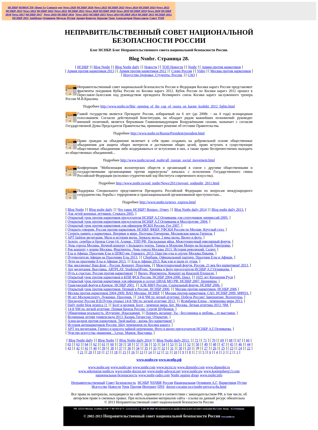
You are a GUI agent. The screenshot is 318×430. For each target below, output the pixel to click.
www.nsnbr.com (143, 367)
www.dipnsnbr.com (191, 367)
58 (129, 344)
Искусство (99, 387)
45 (231, 344)
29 (189, 348)
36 (129, 348)
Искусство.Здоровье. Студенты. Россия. (153, 75)
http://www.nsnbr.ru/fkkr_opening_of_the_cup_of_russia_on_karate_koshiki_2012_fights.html (167, 106)
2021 (60, 11)
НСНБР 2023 (14, 11)
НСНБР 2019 (138, 11)
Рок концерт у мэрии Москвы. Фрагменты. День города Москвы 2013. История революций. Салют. (142, 249)
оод (60, 7)
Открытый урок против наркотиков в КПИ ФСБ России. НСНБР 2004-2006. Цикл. (129, 277)
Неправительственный (88, 383)
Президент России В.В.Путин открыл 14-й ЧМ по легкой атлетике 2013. (122, 301)
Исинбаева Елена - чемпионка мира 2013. (212, 301)
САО (191, 75)
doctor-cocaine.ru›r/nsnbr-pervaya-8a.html (196, 387)
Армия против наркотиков (221, 67)
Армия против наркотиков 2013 (90, 71)
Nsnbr (192, 67)
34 (137, 348)
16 (133, 352)
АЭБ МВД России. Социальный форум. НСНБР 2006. (180, 285)
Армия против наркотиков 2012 (142, 71)
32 (163, 348)
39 (103, 348)
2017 (18, 14)
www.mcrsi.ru (166, 367)
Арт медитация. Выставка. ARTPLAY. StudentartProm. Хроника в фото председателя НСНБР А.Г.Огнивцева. (149, 269)
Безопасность (125, 383)
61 (103, 344)
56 (146, 344)
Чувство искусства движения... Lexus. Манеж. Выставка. (110, 333)
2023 (162, 7)
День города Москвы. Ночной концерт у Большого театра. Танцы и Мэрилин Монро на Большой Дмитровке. (149, 245)
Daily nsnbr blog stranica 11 (88, 305)
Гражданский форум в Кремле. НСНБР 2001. (101, 285)
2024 (135, 7)
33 (155, 348)
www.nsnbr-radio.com (154, 375)
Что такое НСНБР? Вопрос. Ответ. (143, 209)
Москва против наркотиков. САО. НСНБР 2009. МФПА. (207, 293)
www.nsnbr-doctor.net (130, 371)
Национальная (185, 383)
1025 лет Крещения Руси (214, 277)
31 (172, 348)
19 (98, 352)
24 (240, 348)
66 (248, 340)
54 (163, 344)
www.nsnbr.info (211, 375)
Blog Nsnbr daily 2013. (173, 340)
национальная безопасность (116, 375)
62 (95, 344)
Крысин (102, 18)
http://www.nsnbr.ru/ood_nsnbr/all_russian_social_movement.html (167, 160)
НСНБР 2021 (76, 11)
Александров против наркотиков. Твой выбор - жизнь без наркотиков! (120, 321)
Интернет (149, 387)
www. (170, 360)
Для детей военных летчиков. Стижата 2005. (101, 213)
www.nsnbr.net (121, 367)
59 (120, 344)
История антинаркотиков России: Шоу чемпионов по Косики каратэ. (119, 325)
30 (180, 348)
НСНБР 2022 (45, 11)
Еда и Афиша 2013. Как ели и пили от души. (164, 261)
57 (137, 344)
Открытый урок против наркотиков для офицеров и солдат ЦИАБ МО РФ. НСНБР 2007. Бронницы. (143, 281)
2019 (122, 11)
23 (231, 348)
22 (248, 348)
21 (81, 352)
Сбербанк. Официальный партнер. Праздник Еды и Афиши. (188, 257)
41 (86, 348)
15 (124, 352)
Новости (150, 67)
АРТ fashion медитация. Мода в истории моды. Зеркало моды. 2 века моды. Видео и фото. (135, 237)
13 (141, 352)
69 (222, 340)
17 (107, 352)
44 (248, 344)
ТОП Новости (172, 67)
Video (201, 71)
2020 (91, 11)
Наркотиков (227, 383)
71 (205, 340)
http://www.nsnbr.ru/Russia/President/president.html (167, 133)
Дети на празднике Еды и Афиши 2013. (97, 261)
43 (69, 348)
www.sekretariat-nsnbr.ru (96, 371)
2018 (154, 11)
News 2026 (69, 7)
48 (214, 344)
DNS (161, 387)
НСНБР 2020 (107, 11)
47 (223, 344)
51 (180, 344)
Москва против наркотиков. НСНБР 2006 (206, 289)
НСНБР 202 (85, 7)
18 (115, 352)
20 (90, 352)
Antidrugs (35, 18)
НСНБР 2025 (116, 7)
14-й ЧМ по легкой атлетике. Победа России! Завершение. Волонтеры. (190, 297)
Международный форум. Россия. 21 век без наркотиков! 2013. (202, 265)
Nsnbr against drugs (185, 375)
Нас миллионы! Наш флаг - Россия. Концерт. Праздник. (109, 265)
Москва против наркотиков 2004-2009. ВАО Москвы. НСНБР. (114, 293)
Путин (242, 383)
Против (135, 387)
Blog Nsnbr (102, 67)
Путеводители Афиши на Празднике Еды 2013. (103, 257)
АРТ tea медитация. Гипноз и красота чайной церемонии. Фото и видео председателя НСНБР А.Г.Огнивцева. (150, 329)
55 (155, 344)
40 (95, 348)
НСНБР (83, 67)
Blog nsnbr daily (101, 209)
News (128, 7)
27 (206, 348)
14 (150, 352)
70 (213, 340)
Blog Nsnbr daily (127, 67)
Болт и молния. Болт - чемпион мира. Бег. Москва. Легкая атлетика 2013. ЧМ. (170, 305)
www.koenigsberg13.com (222, 371)
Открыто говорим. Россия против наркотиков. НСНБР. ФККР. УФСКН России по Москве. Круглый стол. (146, 229)
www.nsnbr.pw (192, 371)
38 (112, 348)
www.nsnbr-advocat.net (163, 371)
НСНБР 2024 (147, 7)
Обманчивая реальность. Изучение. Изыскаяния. (104, 313)
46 (240, 344)
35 (146, 348)
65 (69, 344)
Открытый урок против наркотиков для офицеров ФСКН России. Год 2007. (124, 225)
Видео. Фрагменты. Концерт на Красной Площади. (176, 273)
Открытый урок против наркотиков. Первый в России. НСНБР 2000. (119, 289)
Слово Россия (181, 71)
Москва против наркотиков (230, 71)
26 (214, 348)
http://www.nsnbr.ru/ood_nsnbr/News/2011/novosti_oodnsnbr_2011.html (167, 183)
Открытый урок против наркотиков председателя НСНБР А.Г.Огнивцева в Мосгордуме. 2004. (138, 221)
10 (175, 352)
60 (112, 344)
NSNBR (156, 383)
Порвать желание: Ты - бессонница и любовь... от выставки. (191, 313)
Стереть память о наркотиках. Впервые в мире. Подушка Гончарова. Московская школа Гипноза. (140, 233)
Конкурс (91, 18)
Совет (110, 383)
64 (86, 344)
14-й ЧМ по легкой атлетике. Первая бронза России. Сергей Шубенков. (121, 309)
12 (158, 352)
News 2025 (100, 7)
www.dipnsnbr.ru (218, 367)
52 (189, 344)
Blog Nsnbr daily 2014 (190, 209)
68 (230, 340)
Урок (111, 18)
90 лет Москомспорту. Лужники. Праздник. (100, 297)
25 (223, 348)
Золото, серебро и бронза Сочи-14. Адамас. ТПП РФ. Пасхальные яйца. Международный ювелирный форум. (149, 241)
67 (239, 340)
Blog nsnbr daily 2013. (228, 209)
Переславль (141, 18)
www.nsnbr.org (99, 367)
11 (166, 352)
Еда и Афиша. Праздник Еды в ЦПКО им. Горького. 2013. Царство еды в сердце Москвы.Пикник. (141, 253)
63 (78, 344)
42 (78, 348)
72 (196, 340)
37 (120, 348)
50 (197, 344)
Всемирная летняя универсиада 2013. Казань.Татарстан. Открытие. (118, 317)
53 (172, 344)
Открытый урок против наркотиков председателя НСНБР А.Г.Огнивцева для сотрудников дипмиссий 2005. (148, 217)
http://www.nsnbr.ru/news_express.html (168, 202)
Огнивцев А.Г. (207, 383)
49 (206, 344)
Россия (168, 383)
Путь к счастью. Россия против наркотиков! (100, 273)
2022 (29, 11)
